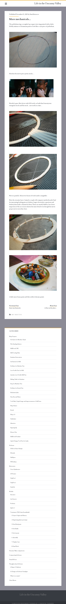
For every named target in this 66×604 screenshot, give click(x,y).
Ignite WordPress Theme (23, 602)
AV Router (13, 472)
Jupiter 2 (13, 506)
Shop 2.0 (13, 413)
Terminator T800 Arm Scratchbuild (20, 510)
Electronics (12, 464)
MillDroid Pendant (16, 435)
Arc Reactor (17, 313)
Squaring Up (14, 426)
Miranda (13, 451)
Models (11, 489)
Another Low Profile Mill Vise (19, 373)
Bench (12, 408)
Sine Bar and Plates (16, 395)
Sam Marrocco (34, 14)
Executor (13, 493)
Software (11, 443)
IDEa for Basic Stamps (17, 447)
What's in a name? (15, 574)
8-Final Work (15, 544)
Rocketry (13, 501)
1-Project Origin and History (19, 513)
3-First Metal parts (16, 522)
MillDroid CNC (15, 346)
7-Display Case (16, 540)
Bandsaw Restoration (16, 355)
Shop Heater (14, 404)
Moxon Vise (14, 430)
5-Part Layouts (15, 531)
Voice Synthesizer (15, 467)
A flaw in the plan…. (50, 306)
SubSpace (13, 455)
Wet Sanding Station (16, 342)
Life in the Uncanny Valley (47, 3)
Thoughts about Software (16, 562)
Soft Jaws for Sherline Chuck (18, 338)
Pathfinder (13, 417)
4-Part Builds (15, 527)
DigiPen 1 (13, 476)
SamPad (13, 485)
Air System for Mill (16, 360)
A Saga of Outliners (16, 565)
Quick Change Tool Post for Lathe (20, 439)
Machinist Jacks (15, 391)
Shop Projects (13, 334)
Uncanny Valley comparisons (17, 549)
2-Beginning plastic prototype (20, 518)
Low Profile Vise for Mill (17, 369)
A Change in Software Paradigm (19, 570)
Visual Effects (13, 558)
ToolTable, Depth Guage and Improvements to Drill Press (26, 399)
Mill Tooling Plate (15, 351)
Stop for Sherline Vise (16, 382)
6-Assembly (15, 536)
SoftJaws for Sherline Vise (18, 364)
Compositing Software (15, 553)
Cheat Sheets (12, 578)
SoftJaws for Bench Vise (17, 386)
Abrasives (13, 421)
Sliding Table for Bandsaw (18, 377)
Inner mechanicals (15, 306)
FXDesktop (14, 460)
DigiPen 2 (13, 481)
